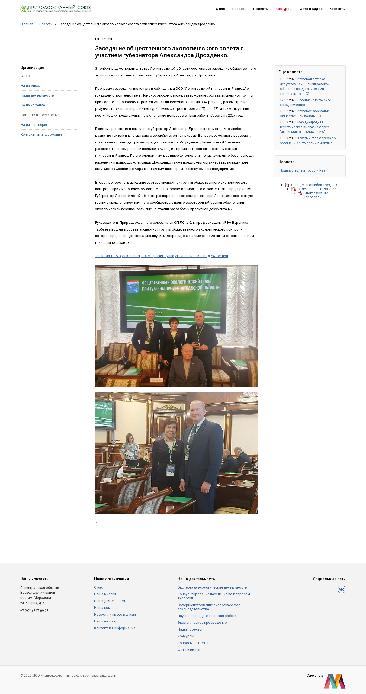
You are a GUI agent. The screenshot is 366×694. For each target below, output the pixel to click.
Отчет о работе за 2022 (317, 189)
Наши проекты (190, 629)
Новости (239, 9)
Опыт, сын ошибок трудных (314, 185)
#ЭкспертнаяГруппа (157, 256)
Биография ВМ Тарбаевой (316, 195)
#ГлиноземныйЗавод (192, 256)
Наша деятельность (37, 95)
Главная (26, 24)
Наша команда (33, 105)
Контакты (337, 9)
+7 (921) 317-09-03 (34, 611)
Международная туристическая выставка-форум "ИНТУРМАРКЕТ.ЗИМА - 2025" (304, 127)
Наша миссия (32, 86)
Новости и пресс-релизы (41, 115)
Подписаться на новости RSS (302, 170)
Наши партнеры (34, 125)
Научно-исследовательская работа (207, 616)
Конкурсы (284, 9)
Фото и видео (311, 9)
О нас (220, 9)
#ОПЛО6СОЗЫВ (108, 256)
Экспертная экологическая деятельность (212, 587)
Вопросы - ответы (193, 643)
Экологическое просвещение (202, 623)
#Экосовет (131, 256)
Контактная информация (41, 134)
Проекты (261, 9)
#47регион (219, 256)
